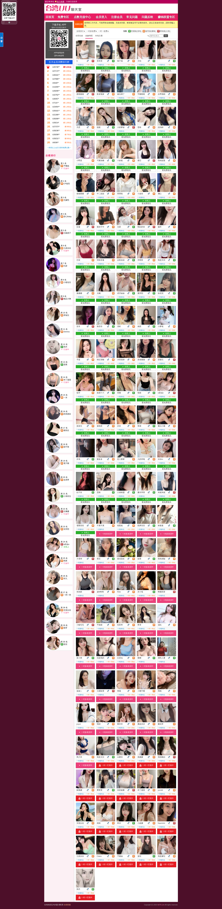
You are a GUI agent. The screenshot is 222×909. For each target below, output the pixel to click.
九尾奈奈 (67, 248)
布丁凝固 (67, 380)
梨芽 (65, 628)
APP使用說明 (59, 53)
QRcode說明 (59, 56)
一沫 (65, 397)
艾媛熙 (66, 200)
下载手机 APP (59, 25)
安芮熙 (66, 529)
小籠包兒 (67, 282)
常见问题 (132, 17)
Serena (67, 332)
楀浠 (65, 561)
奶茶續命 (67, 414)
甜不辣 (66, 447)
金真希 (66, 480)
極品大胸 (67, 299)
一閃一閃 (67, 595)
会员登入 (101, 17)
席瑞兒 (66, 315)
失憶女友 (67, 610)
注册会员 (116, 17)
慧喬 (65, 365)
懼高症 (66, 430)
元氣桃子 (67, 233)
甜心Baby (68, 216)
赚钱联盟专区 (166, 17)
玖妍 (65, 266)
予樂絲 (66, 166)
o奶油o (66, 544)
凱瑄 (65, 644)
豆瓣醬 (66, 511)
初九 (65, 578)
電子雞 (66, 463)
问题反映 (147, 17)
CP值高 (67, 184)
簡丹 (65, 347)
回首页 (50, 17)
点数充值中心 (82, 17)
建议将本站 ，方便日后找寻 (61, 2)
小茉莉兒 (67, 496)
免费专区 (63, 17)
